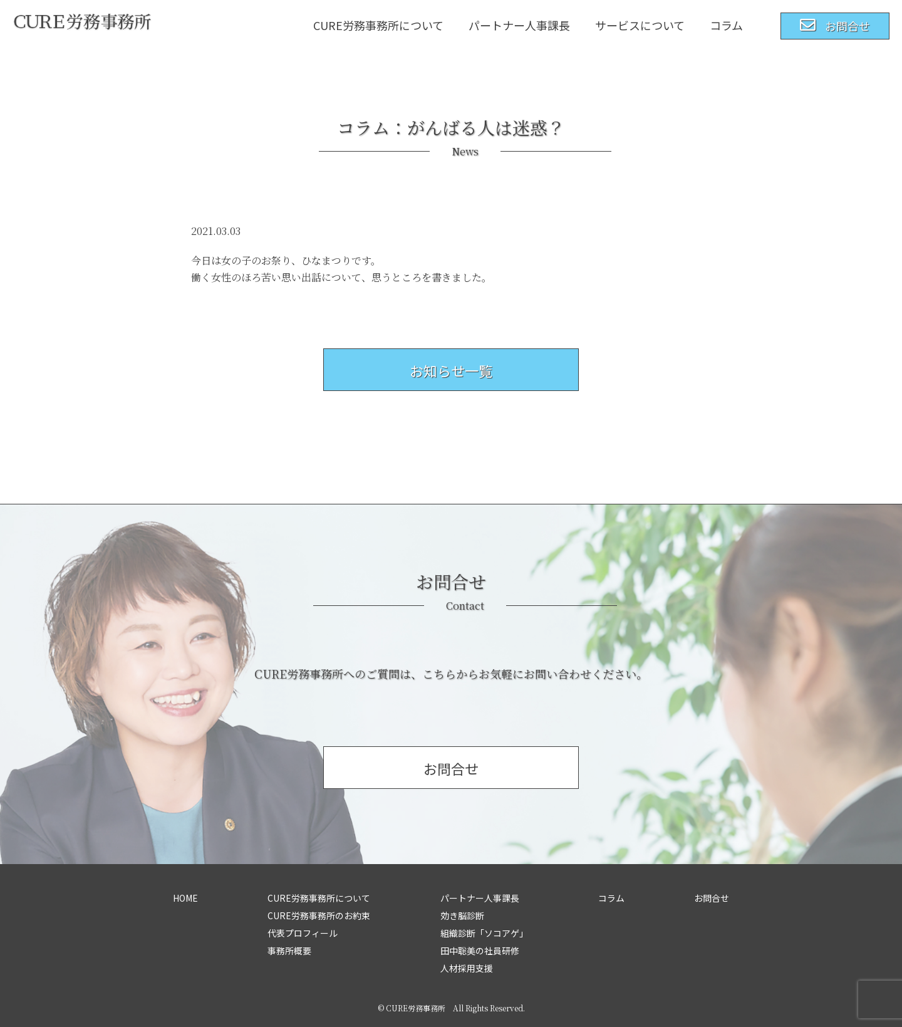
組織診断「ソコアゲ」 (484, 933)
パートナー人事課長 (519, 25)
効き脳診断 (462, 915)
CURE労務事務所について (378, 25)
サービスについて (640, 25)
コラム (726, 25)
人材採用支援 (466, 968)
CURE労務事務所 (415, 1008)
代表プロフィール (302, 933)
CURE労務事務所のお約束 (318, 915)
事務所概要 (289, 950)
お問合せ (711, 898)
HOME (185, 898)
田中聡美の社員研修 (479, 950)
